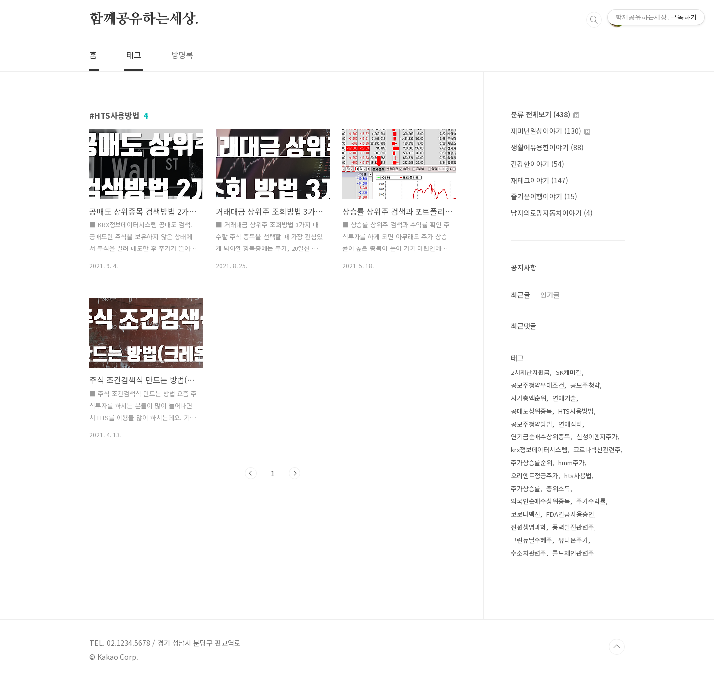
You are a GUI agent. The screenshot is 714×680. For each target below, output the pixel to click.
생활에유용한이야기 (547, 147)
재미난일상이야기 (550, 131)
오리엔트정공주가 (534, 475)
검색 (594, 19)
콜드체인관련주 (573, 552)
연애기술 (564, 398)
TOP (617, 647)
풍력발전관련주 (573, 527)
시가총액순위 (528, 398)
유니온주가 (573, 540)
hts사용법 (578, 475)
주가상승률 (525, 488)
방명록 (182, 55)
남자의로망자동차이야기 (552, 213)
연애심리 (570, 424)
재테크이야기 (539, 180)
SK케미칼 (569, 372)
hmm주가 (571, 462)
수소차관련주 (528, 552)
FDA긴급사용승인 (570, 514)
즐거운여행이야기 (544, 196)
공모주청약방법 (531, 424)
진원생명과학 (528, 527)
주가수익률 (591, 501)
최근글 (520, 295)
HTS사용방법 (576, 411)
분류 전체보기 (545, 114)
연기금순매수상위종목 (540, 436)
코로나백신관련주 (597, 449)
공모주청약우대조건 (537, 385)
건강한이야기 (537, 164)
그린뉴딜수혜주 (531, 540)
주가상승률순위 (531, 462)
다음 (294, 473)
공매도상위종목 (531, 411)
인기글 (550, 295)
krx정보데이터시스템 (539, 449)
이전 (251, 473)
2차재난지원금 (530, 372)
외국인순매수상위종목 (540, 501)
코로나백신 (525, 514)
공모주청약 (585, 385)
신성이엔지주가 (597, 436)
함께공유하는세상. (144, 19)
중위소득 (558, 488)
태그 (133, 55)
